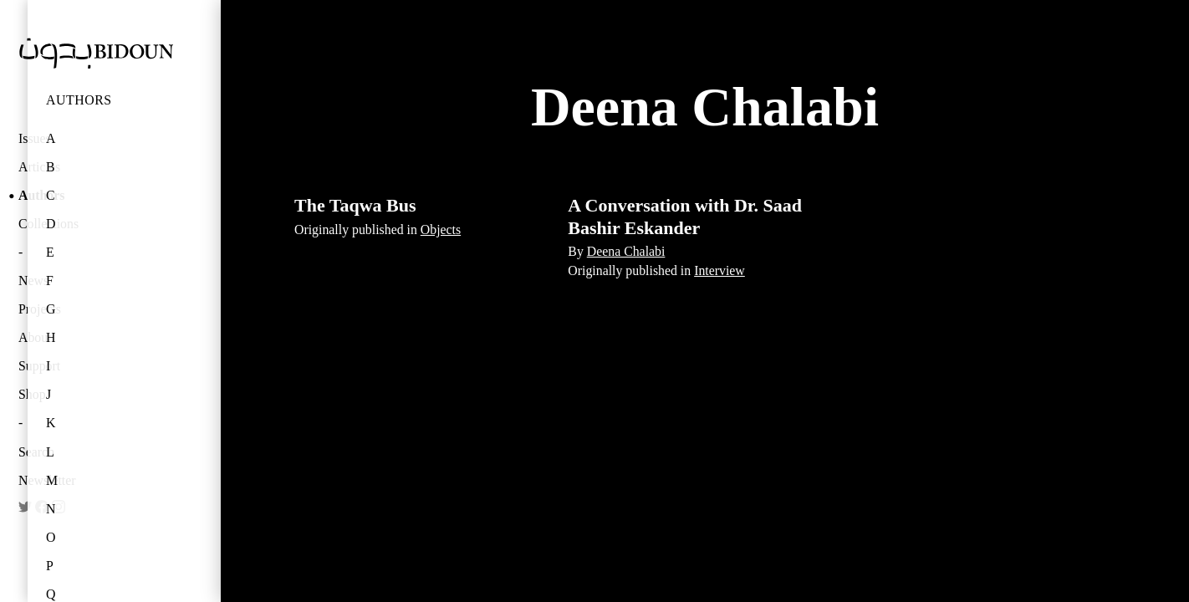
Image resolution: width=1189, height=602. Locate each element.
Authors (79, 100)
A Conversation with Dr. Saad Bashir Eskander (685, 216)
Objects (441, 229)
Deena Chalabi (626, 251)
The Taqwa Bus (355, 205)
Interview (719, 270)
